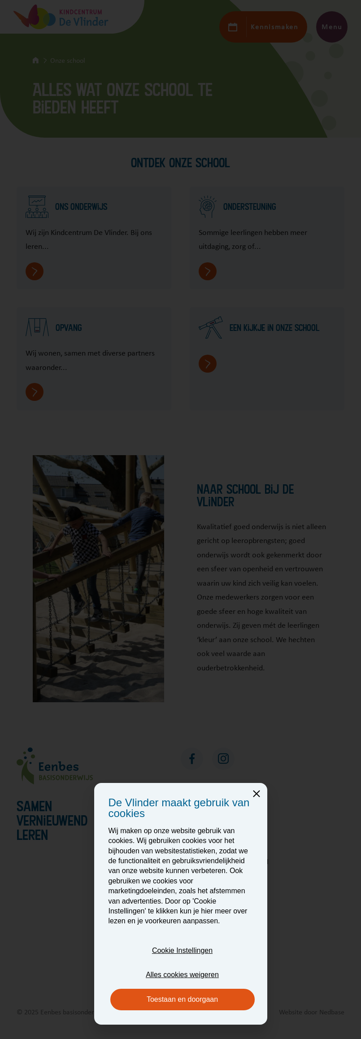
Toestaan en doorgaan (182, 999)
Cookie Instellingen (182, 950)
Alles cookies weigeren (182, 974)
